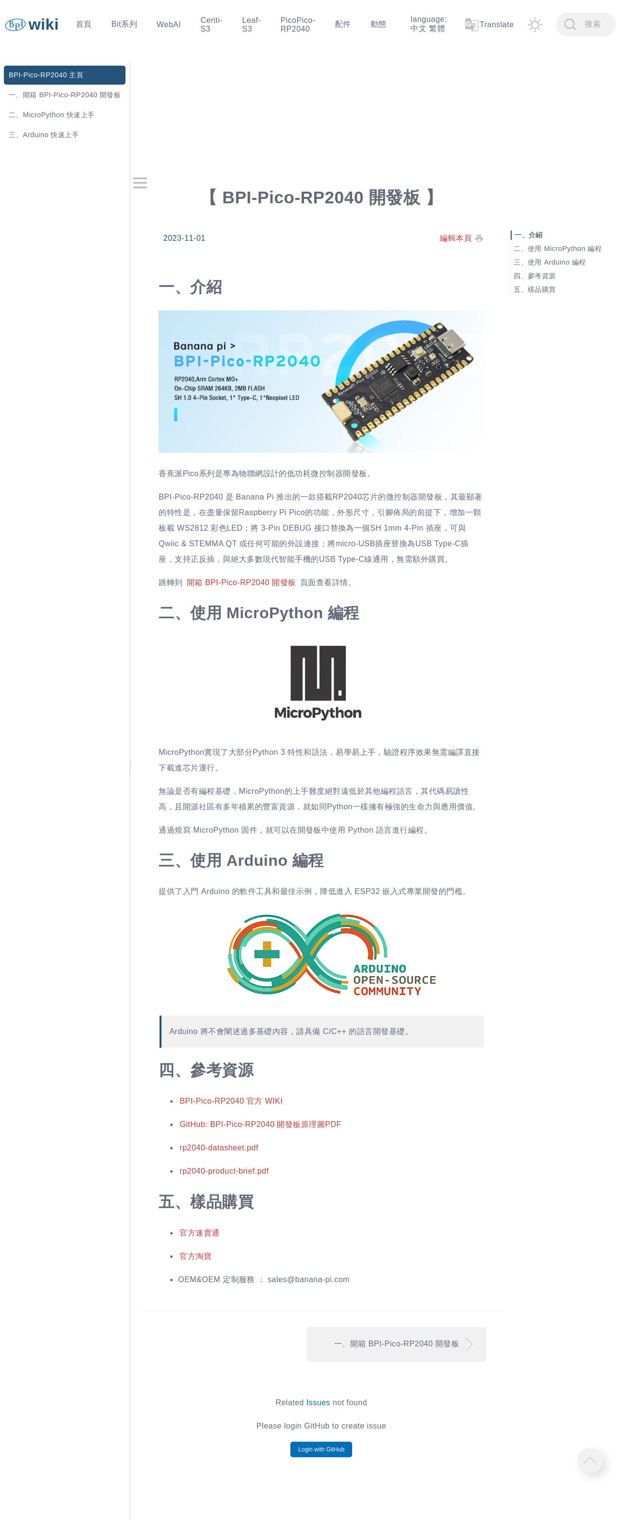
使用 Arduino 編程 (560, 262)
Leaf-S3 (251, 24)
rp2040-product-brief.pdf (236, 1174)
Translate (489, 25)
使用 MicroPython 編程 (568, 248)
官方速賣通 (212, 1236)
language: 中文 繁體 (429, 24)
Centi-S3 (211, 24)
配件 (343, 24)
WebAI (169, 24)
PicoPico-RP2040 (298, 24)
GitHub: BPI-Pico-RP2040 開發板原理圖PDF (273, 1128)
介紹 (539, 234)
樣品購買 (545, 289)
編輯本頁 (460, 235)
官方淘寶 (208, 1259)
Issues (327, 1406)
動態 (379, 24)
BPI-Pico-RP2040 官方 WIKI (243, 1104)
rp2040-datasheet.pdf (231, 1151)
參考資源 (545, 276)
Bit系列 (124, 24)
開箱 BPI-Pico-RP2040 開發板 (254, 575)
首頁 (84, 24)
